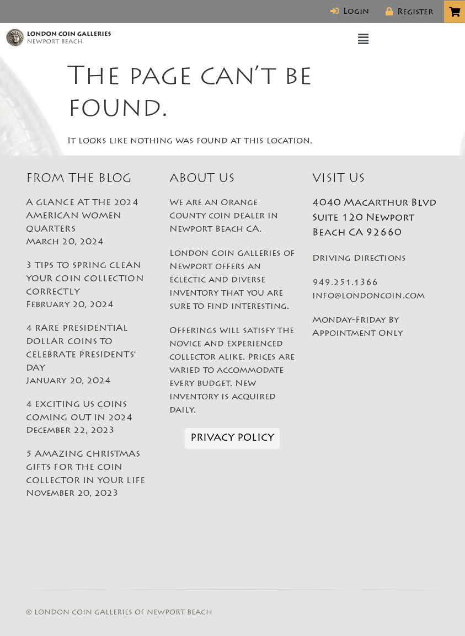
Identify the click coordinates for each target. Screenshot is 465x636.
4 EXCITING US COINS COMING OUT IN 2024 (89, 418)
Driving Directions (358, 258)
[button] (363, 40)
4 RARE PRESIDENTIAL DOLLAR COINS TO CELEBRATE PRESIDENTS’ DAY (89, 355)
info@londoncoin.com (368, 296)
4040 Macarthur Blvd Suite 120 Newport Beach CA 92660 (374, 218)
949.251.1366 (345, 283)
